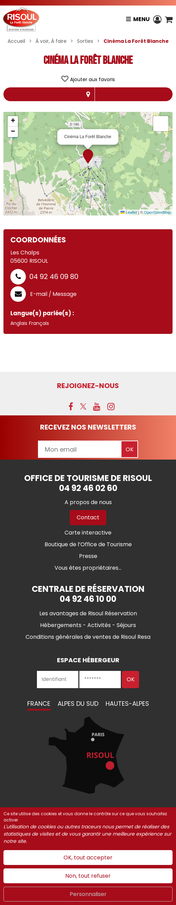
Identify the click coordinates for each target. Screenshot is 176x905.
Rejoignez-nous (88, 386)
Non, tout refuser (88, 876)
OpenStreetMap (157, 212)
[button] (169, 19)
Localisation (88, 94)
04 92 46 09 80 (53, 276)
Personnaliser (88, 894)
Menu (141, 19)
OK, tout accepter (88, 857)
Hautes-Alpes (127, 703)
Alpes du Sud (78, 703)
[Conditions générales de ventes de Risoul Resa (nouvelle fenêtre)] (88, 637)
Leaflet (128, 212)
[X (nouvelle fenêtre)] (83, 406)
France (38, 703)
